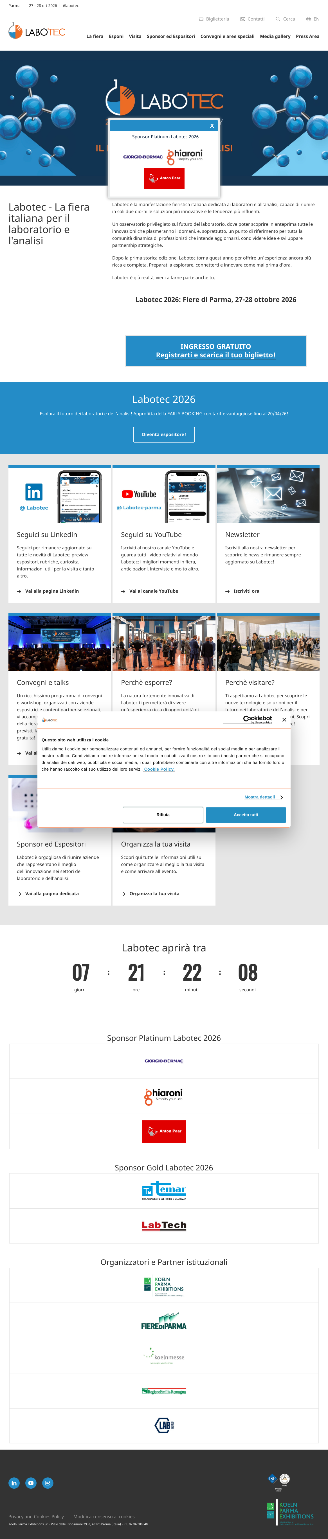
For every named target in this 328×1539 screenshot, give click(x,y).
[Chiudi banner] (284, 720)
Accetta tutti (246, 815)
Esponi (116, 36)
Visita (135, 36)
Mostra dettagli (259, 797)
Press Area (308, 36)
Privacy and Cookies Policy (36, 1517)
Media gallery (275, 36)
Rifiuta (163, 815)
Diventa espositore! (164, 434)
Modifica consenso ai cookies (104, 1517)
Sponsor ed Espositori (171, 36)
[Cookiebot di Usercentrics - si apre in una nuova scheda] (247, 720)
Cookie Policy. (159, 769)
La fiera (95, 36)
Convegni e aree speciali (228, 36)
